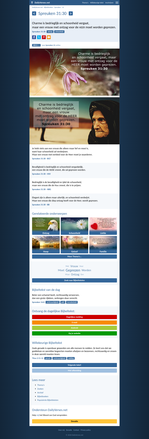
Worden (86, 270)
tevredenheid (72, 302)
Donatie (74, 421)
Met (67, 266)
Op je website (75, 333)
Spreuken (57, 7)
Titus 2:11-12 (37, 358)
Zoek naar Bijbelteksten (74, 280)
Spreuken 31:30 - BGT (41, 158)
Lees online (51, 45)
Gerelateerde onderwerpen (49, 213)
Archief (40, 392)
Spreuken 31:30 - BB (40, 204)
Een (82, 274)
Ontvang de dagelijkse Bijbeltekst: (53, 311)
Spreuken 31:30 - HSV (41, 174)
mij (38, 415)
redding (71, 358)
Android (74, 328)
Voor (81, 266)
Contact (76, 430)
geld (62, 302)
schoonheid (59, 32)
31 (63, 7)
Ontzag (75, 274)
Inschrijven (109, 3)
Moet (61, 270)
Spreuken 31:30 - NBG (41, 189)
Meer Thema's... (74, 256)
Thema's (85, 3)
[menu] (117, 3)
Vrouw (74, 266)
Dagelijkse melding (74, 317)
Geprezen (73, 270)
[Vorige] (34, 13)
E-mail (74, 322)
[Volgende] (71, 13)
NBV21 (36, 45)
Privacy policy (86, 430)
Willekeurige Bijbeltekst (47, 343)
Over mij (61, 430)
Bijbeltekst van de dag (46, 290)
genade (48, 358)
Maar (67, 274)
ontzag (50, 32)
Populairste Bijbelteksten (47, 400)
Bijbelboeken (48, 7)
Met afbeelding (74, 370)
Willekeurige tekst (97, 3)
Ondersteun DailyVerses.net (49, 410)
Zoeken (40, 389)
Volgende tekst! (74, 365)
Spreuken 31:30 (39, 31)
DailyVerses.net (37, 7)
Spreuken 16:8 (38, 302)
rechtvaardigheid (53, 302)
